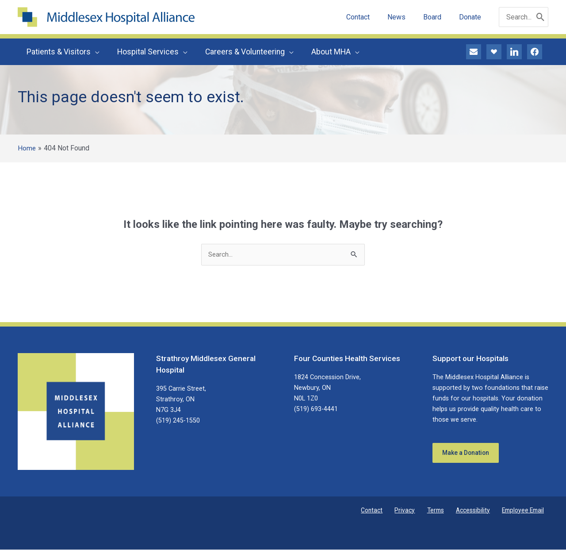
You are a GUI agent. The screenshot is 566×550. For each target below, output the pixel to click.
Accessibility (479, 511)
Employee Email (525, 511)
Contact (391, 511)
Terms (445, 511)
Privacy (419, 511)
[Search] (540, 17)
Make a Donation (469, 454)
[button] (94, 51)
